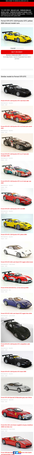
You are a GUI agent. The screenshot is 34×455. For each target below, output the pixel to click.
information (25, 55)
